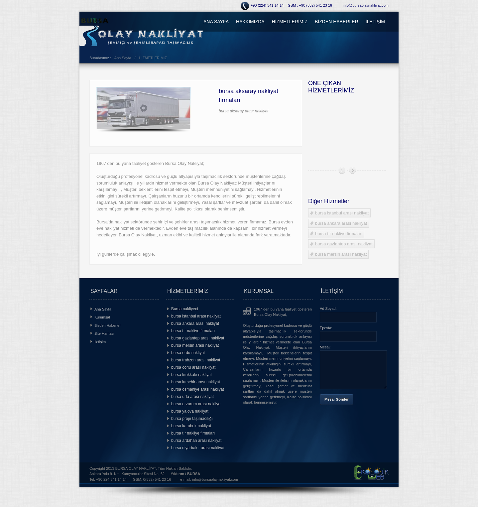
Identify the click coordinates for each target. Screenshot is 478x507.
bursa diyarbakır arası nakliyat (197, 447)
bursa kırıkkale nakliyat (191, 374)
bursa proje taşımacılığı (192, 418)
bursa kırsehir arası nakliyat (195, 382)
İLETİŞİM (375, 21)
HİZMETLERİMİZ (289, 21)
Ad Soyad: (328, 309)
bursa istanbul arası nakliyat (339, 212)
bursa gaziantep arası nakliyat (341, 243)
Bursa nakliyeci (184, 309)
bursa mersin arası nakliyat (338, 254)
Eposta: (326, 328)
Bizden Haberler (107, 325)
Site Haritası (104, 333)
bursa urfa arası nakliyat (192, 396)
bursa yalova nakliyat (189, 411)
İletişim (100, 342)
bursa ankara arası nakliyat (338, 223)
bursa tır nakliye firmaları (336, 233)
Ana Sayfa (122, 58)
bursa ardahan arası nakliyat (196, 440)
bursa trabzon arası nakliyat (195, 360)
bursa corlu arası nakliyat (193, 367)
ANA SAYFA (216, 21)
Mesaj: (325, 347)
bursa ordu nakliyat (188, 352)
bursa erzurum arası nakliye (195, 404)
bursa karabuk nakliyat (191, 426)
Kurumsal (102, 317)
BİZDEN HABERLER (336, 21)
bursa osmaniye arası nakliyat (197, 389)
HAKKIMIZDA (250, 21)
